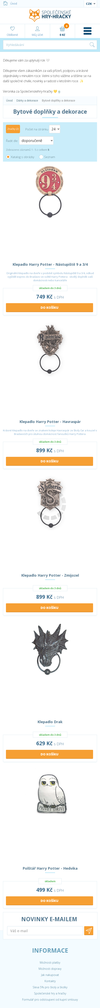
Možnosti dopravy (50, 969)
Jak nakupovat (50, 975)
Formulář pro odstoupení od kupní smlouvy (50, 999)
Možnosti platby (50, 962)
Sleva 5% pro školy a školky (50, 987)
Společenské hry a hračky (50, 993)
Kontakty (50, 981)
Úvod (10, 3)
